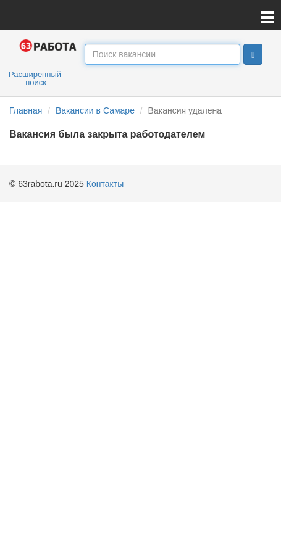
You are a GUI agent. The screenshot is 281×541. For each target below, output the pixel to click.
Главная (25, 110)
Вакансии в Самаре (95, 110)
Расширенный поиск (35, 78)
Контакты (105, 184)
